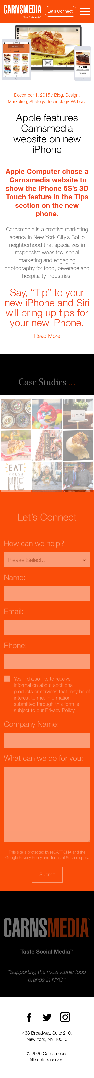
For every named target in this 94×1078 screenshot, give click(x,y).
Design (72, 95)
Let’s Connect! (61, 11)
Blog (58, 95)
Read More (47, 336)
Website (78, 101)
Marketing (17, 101)
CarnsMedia (22, 11)
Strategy (37, 101)
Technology (57, 101)
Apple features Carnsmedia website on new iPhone (47, 133)
